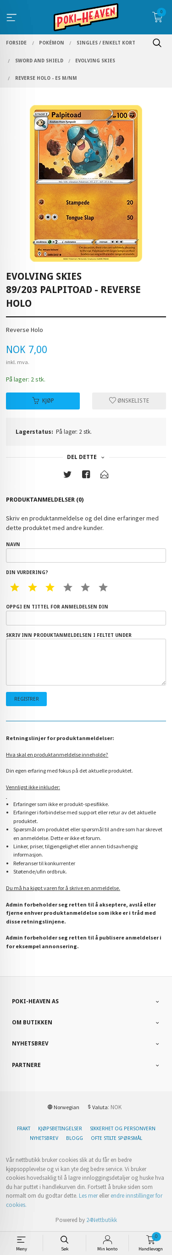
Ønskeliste (129, 401)
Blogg (74, 1138)
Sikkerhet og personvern (122, 1129)
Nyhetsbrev (44, 1138)
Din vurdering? (27, 572)
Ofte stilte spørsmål (116, 1138)
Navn (86, 552)
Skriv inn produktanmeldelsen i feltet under (86, 659)
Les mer (88, 1196)
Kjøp (43, 401)
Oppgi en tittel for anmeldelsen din (86, 614)
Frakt (23, 1129)
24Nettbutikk (101, 1220)
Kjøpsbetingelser (60, 1129)
